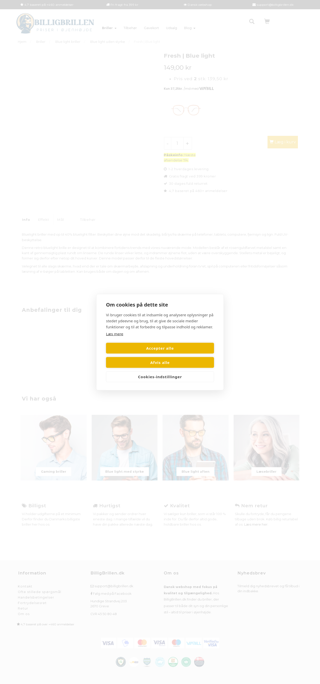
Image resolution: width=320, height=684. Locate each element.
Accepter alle (132, 355)
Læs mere (114, 340)
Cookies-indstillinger (160, 369)
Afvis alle (188, 355)
